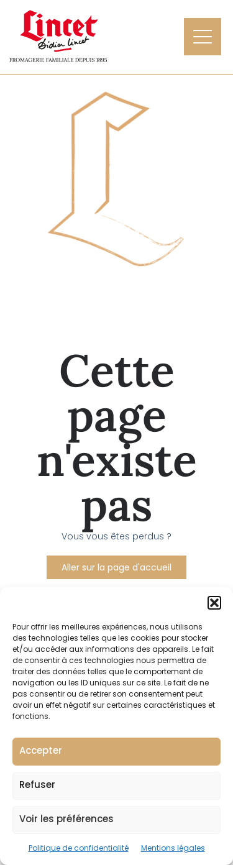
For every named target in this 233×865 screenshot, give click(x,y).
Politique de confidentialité (79, 848)
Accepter (40, 750)
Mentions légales (173, 848)
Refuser (37, 784)
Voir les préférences (66, 818)
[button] (214, 603)
